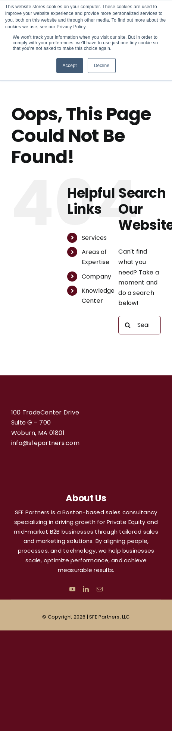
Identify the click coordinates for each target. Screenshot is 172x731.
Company (97, 276)
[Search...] (139, 325)
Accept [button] (70, 65)
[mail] (100, 589)
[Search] (127, 325)
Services (94, 237)
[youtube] (72, 589)
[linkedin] (86, 589)
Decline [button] (102, 65)
